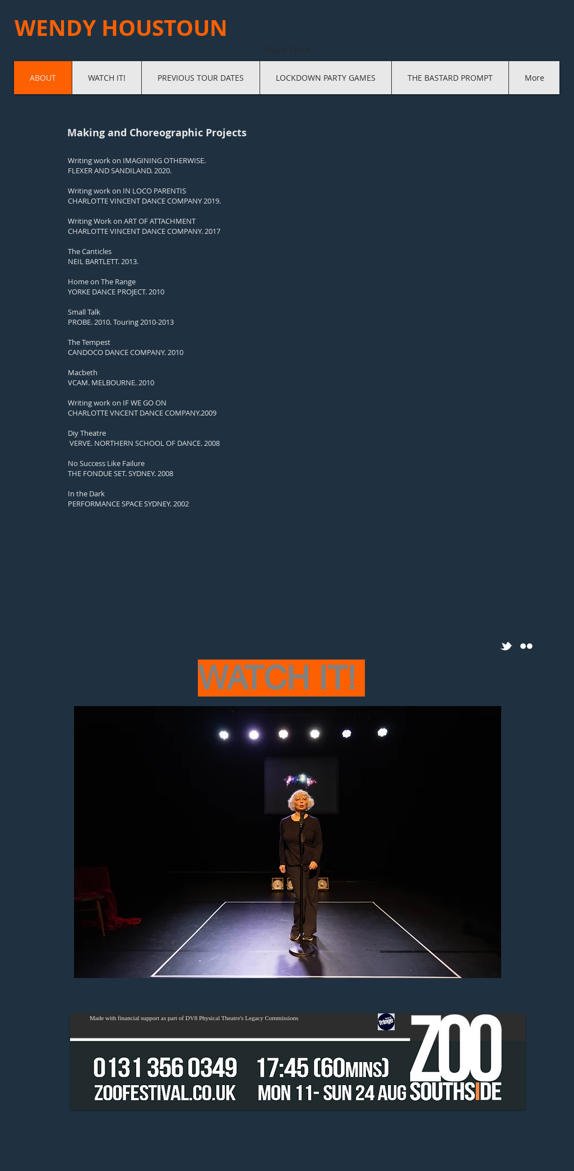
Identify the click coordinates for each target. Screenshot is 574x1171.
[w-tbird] (506, 646)
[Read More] (287, 49)
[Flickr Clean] (526, 646)
